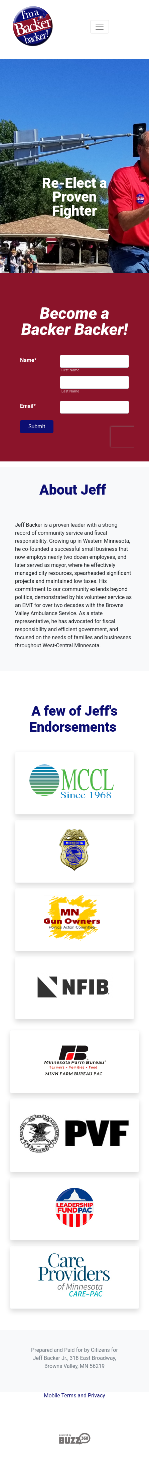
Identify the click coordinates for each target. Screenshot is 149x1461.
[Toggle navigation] (99, 26)
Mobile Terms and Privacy (74, 1395)
